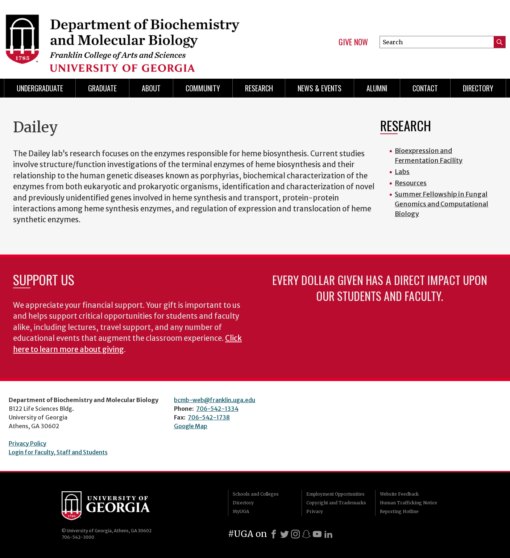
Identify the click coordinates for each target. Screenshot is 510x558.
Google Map (190, 426)
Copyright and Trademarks (336, 502)
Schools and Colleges (256, 494)
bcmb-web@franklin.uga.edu (214, 400)
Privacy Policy (27, 443)
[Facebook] (273, 534)
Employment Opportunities (335, 494)
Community (203, 88)
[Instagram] (295, 534)
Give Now (353, 42)
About (151, 88)
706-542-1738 (209, 417)
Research (259, 88)
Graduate (102, 88)
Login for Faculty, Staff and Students (58, 452)
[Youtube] (317, 534)
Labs (402, 172)
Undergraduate (40, 88)
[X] (284, 534)
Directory (478, 88)
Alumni (376, 88)
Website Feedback (399, 494)
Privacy (314, 511)
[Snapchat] (306, 534)
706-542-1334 (217, 408)
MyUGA (241, 511)
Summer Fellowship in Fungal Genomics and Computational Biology (441, 204)
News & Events (319, 88)
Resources (411, 183)
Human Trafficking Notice (408, 502)
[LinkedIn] (328, 534)
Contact (425, 88)
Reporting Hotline (399, 511)
